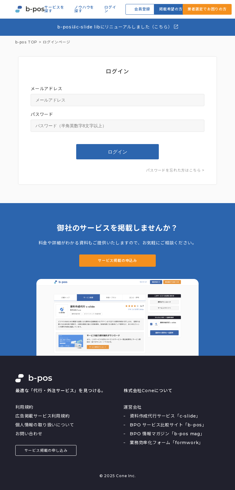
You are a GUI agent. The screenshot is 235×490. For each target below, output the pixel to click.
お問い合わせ (29, 433)
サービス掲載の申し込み (46, 450)
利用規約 (24, 407)
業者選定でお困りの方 (207, 9)
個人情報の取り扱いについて (44, 425)
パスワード (42, 114)
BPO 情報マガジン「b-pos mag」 (167, 433)
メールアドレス (46, 89)
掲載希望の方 (171, 9)
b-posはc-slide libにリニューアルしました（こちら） (118, 27)
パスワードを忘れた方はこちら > (175, 170)
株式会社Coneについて (148, 390)
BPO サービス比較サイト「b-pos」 (168, 425)
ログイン (110, 9)
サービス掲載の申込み (117, 260)
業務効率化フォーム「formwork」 (166, 442)
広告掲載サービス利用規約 (42, 416)
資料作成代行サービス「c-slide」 (165, 416)
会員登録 (142, 9)
